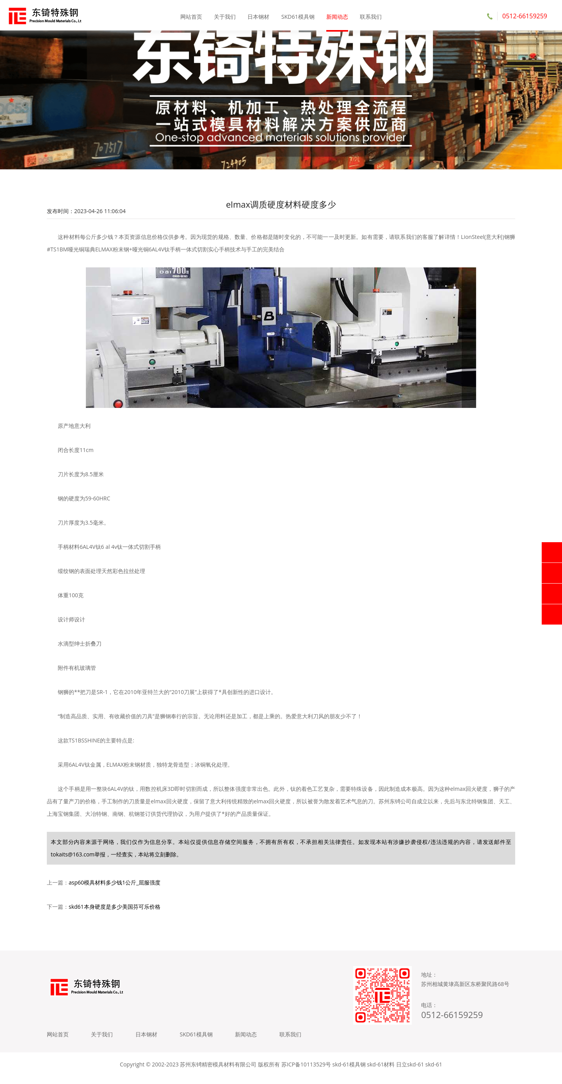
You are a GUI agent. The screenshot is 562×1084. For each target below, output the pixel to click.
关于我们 (225, 15)
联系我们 (370, 15)
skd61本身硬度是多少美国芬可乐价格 (114, 911)
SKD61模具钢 (297, 15)
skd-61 (433, 1072)
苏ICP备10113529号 (306, 1072)
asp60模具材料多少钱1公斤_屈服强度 (114, 886)
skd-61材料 (381, 1072)
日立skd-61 (410, 1072)
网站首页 (192, 15)
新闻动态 (337, 15)
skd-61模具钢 (349, 1072)
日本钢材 (259, 15)
